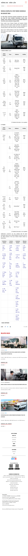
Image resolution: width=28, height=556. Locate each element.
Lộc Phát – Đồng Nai (18, 283)
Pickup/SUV (14, 451)
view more (3, 364)
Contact (14, 445)
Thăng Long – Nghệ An (4, 283)
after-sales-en (7, 382)
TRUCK (6, 350)
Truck (14, 453)
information (3, 362)
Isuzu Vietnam (14, 433)
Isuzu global (14, 441)
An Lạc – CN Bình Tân (18, 256)
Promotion (10, 423)
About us (14, 435)
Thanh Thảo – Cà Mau (24, 266)
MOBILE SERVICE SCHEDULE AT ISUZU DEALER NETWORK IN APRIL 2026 (14, 384)
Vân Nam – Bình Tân (18, 311)
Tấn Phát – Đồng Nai (18, 297)
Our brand (14, 449)
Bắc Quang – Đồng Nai (18, 265)
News (6, 362)
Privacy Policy (4, 494)
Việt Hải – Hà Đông (4, 290)
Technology (14, 439)
